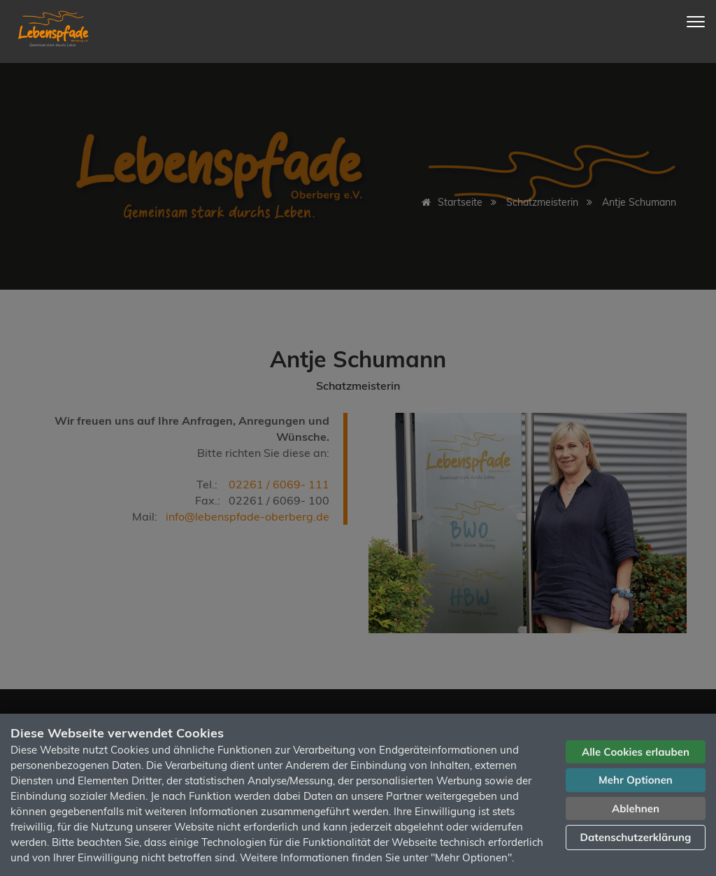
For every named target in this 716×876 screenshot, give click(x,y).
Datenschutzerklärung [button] (636, 837)
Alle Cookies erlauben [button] (635, 751)
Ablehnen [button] (635, 808)
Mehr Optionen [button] (636, 779)
